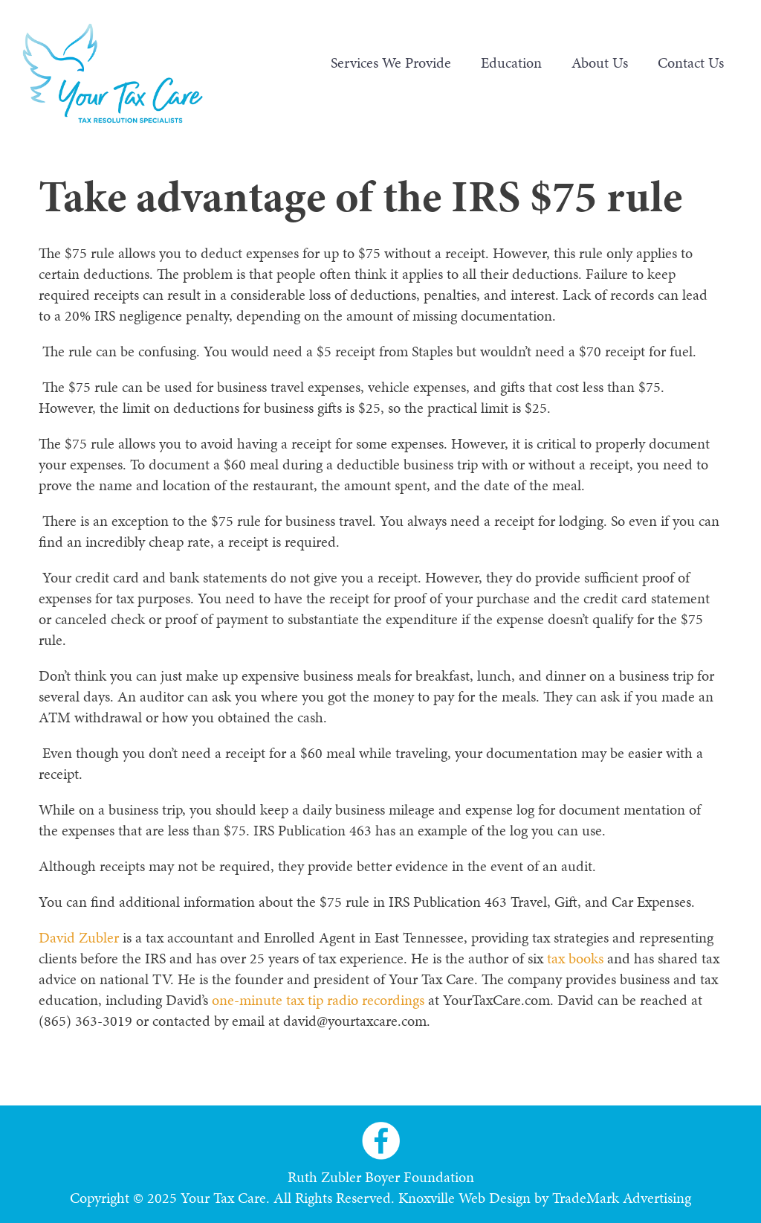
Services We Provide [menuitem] (391, 62)
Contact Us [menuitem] (691, 62)
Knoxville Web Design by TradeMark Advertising (544, 1197)
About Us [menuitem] (599, 62)
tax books (575, 958)
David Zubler (79, 937)
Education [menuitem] (511, 62)
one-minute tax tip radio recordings (318, 999)
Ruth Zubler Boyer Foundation (381, 1176)
